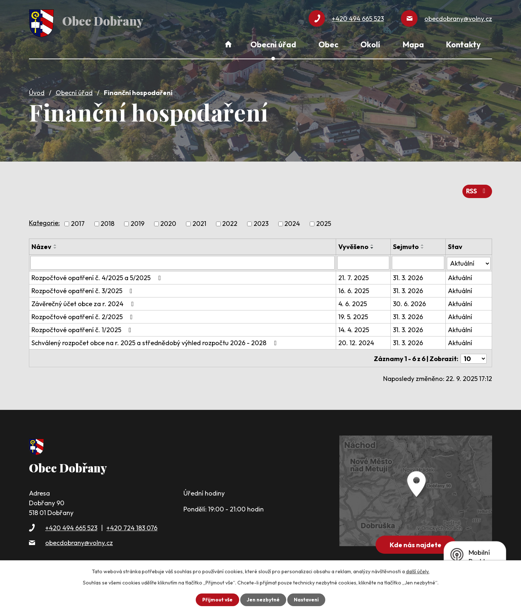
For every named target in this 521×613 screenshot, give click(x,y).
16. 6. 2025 (354, 288)
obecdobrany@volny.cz (79, 539)
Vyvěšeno (354, 245)
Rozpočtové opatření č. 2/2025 (83, 314)
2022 (229, 222)
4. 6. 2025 (353, 301)
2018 (107, 222)
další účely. (417, 571)
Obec (328, 44)
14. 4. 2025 (354, 327)
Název (41, 245)
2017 (78, 222)
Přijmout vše (216, 599)
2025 (323, 222)
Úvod (37, 91)
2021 (199, 222)
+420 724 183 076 (131, 524)
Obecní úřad (74, 91)
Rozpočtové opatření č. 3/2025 (83, 288)
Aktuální (460, 275)
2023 (261, 222)
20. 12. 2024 (356, 340)
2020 (168, 222)
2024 (292, 222)
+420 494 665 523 (71, 524)
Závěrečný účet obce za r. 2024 (83, 301)
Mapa (413, 44)
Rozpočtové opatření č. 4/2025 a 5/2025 (97, 275)
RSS (477, 189)
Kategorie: (44, 221)
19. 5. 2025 (353, 314)
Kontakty (463, 44)
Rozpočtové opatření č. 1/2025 (82, 327)
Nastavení (307, 599)
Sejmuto (406, 245)
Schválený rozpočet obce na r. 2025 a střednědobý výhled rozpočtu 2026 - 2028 (155, 340)
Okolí (370, 44)
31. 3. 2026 (408, 275)
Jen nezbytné (263, 599)
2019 (137, 222)
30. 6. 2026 (409, 301)
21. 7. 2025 (354, 275)
